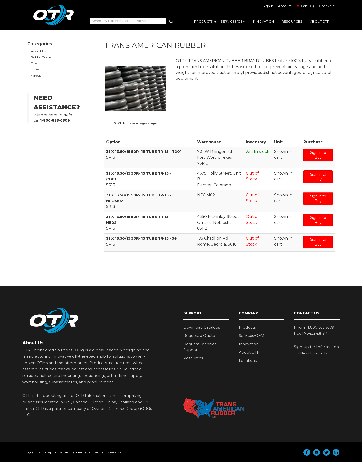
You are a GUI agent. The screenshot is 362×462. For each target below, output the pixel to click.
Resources (292, 21)
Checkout (327, 6)
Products (203, 21)
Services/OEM (233, 21)
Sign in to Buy (318, 155)
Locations (248, 360)
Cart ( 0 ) (305, 6)
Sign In (268, 6)
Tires (34, 63)
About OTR (319, 21)
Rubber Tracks (41, 57)
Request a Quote (199, 335)
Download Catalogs (201, 327)
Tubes (35, 69)
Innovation (263, 21)
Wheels (36, 75)
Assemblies (38, 51)
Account (285, 6)
